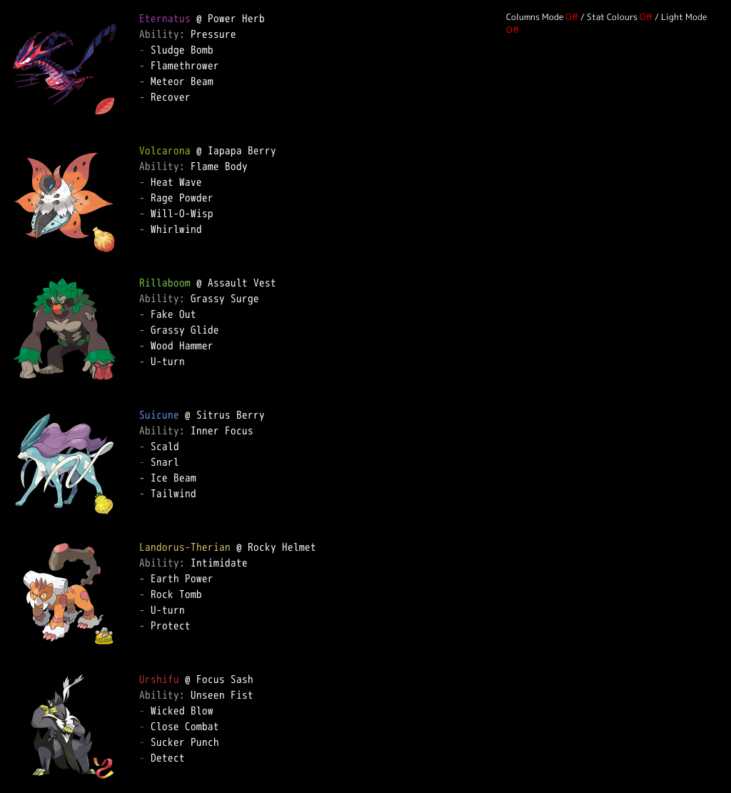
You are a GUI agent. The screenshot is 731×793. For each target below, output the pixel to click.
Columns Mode (534, 17)
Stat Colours (612, 17)
